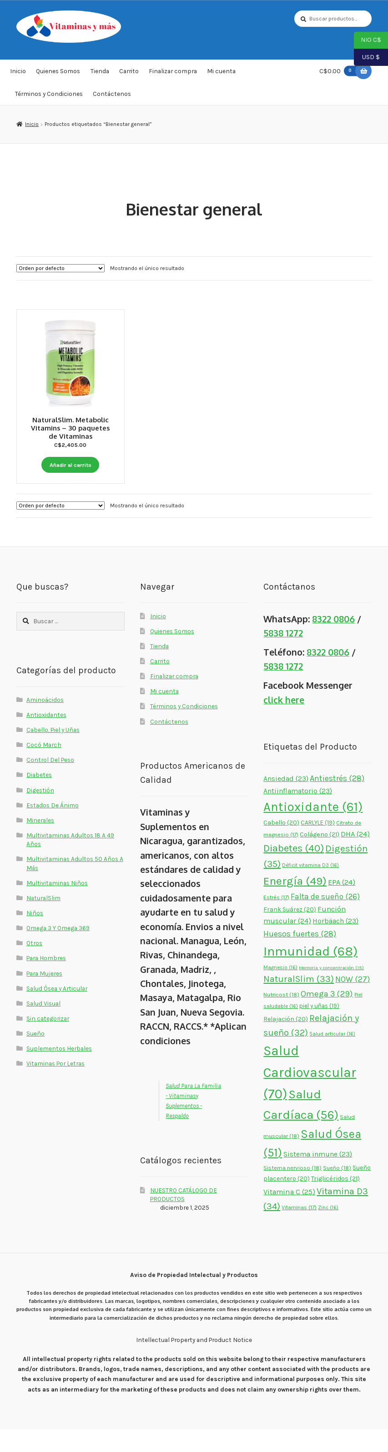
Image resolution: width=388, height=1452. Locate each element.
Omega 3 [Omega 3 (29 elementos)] (327, 1016)
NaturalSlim (43, 920)
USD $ (367, 57)
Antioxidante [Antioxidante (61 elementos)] (313, 829)
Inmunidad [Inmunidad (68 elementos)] (310, 973)
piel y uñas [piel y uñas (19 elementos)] (319, 1028)
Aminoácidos (45, 722)
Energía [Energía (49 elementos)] (295, 904)
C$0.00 (340, 74)
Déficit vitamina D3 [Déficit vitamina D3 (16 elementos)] (310, 888)
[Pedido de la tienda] (60, 271)
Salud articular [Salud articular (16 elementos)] (332, 1056)
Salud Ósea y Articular (56, 1011)
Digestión (40, 812)
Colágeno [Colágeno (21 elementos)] (319, 857)
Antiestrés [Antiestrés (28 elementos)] (337, 801)
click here (283, 722)
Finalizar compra (173, 74)
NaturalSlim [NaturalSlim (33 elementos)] (298, 1002)
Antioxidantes (46, 737)
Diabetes (39, 797)
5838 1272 (283, 655)
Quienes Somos (58, 74)
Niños (34, 935)
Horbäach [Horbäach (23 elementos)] (335, 943)
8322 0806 (333, 641)
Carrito (129, 74)
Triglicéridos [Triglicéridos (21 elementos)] (335, 1201)
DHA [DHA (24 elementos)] (355, 856)
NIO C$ (367, 40)
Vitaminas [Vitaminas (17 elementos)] (299, 1230)
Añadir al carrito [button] (70, 465)
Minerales (40, 842)
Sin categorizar (47, 1041)
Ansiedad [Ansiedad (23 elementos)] (285, 801)
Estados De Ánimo (52, 827)
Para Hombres (46, 981)
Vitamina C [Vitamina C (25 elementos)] (289, 1215)
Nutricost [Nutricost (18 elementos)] (281, 1017)
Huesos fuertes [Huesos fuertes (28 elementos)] (299, 956)
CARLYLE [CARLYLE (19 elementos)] (318, 845)
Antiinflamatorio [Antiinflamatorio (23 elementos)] (297, 814)
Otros (34, 966)
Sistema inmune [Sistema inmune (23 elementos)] (317, 1177)
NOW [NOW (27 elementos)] (352, 1002)
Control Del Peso (50, 782)
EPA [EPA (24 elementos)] (341, 905)
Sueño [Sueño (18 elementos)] (337, 1190)
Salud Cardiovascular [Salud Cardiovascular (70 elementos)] (309, 1095)
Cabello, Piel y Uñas (53, 752)
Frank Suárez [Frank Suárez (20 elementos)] (289, 932)
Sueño (35, 1056)
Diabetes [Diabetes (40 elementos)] (293, 871)
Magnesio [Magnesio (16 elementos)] (280, 990)
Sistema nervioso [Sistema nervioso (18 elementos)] (292, 1190)
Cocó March (43, 767)
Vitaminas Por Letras (55, 1086)
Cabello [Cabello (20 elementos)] (281, 845)
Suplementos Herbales (59, 1071)
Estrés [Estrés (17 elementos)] (276, 920)
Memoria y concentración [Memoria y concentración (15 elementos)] (331, 990)
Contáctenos (112, 96)
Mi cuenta (221, 74)
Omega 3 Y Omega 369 (58, 950)
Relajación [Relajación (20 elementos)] (285, 1042)
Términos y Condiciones (49, 96)
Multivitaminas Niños (57, 905)
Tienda (100, 74)
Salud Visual (43, 1026)
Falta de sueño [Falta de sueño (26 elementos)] (325, 919)
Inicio (18, 74)
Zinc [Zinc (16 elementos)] (328, 1230)
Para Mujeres (44, 996)
